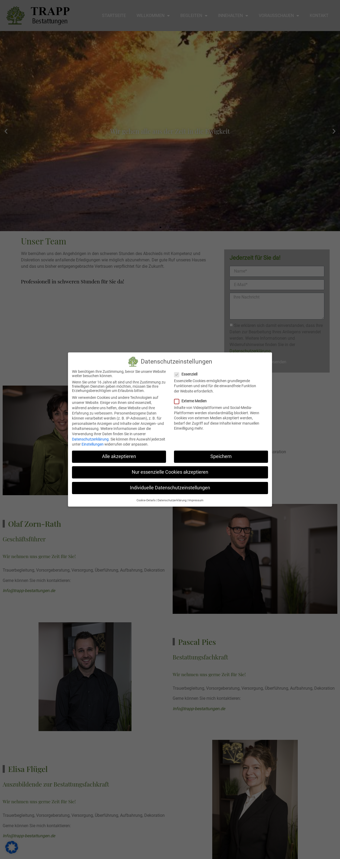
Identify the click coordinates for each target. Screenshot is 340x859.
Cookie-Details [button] (146, 500)
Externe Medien (192, 401)
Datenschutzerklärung (90, 439)
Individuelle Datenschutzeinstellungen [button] (170, 487)
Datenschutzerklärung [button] (172, 500)
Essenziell (187, 374)
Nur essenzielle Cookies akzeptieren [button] (170, 471)
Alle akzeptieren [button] (119, 456)
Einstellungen (93, 444)
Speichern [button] (221, 456)
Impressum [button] (195, 500)
